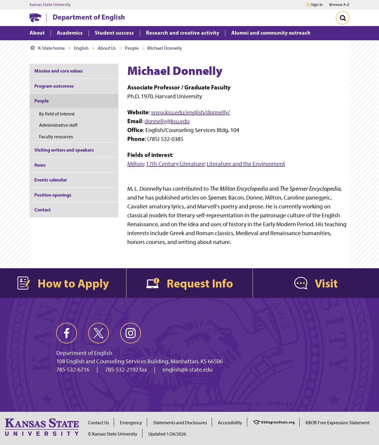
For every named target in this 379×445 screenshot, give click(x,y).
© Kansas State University (112, 434)
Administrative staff (58, 125)
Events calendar (50, 180)
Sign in (317, 4)
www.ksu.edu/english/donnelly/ (190, 112)
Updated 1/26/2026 (167, 434)
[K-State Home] (35, 17)
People (132, 48)
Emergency (131, 422)
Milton (135, 163)
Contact (42, 210)
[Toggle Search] (342, 18)
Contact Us (98, 422)
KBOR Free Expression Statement (338, 422)
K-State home (47, 48)
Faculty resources (56, 136)
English (81, 48)
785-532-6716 (72, 369)
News (40, 165)
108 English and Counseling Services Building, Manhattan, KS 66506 (139, 361)
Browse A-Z (339, 4)
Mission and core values (58, 71)
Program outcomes (54, 86)
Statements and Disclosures (180, 422)
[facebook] (66, 333)
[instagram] (130, 333)
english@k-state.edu (188, 369)
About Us (107, 48)
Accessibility (230, 422)
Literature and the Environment (246, 163)
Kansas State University (50, 4)
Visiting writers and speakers (64, 150)
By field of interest (57, 114)
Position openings (52, 195)
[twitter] (98, 333)
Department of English (89, 16)
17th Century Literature (175, 163)
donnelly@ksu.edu (167, 121)
